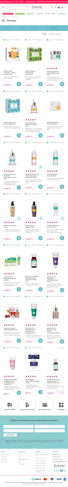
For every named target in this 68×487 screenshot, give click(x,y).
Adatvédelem (21, 464)
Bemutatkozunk (5, 454)
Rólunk (3, 452)
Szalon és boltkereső (40, 463)
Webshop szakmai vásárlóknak (40, 471)
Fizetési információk (40, 460)
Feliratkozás (10, 435)
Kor (9, 17)
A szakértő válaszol (40, 465)
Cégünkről (4, 457)
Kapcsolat (4, 459)
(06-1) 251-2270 (58, 459)
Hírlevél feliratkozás (23, 459)
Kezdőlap (4, 17)
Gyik (19, 457)
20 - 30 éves (14, 17)
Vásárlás (37, 452)
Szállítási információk (40, 458)
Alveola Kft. (55, 452)
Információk (21, 452)
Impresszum (4, 461)
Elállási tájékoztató (40, 468)
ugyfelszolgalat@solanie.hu (59, 461)
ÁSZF (19, 461)
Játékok (20, 454)
